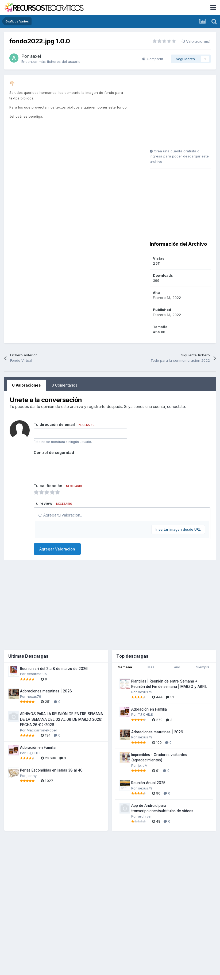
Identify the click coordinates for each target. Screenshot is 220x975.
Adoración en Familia (38, 747)
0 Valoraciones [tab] (26, 385)
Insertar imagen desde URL (178, 529)
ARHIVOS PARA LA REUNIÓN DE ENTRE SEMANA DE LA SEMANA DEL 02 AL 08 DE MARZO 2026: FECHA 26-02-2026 (61, 719)
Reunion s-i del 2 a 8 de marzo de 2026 (54, 668)
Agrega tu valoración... (60, 515)
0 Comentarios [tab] (64, 385)
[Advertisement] (183, 113)
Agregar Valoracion (57, 549)
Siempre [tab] (203, 667)
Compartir (152, 59)
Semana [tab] (125, 667)
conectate (176, 406)
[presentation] (74, 467)
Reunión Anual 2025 (148, 783)
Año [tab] (177, 667)
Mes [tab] (151, 667)
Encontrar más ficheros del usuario (50, 61)
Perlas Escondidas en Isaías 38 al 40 (51, 770)
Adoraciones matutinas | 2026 (46, 691)
